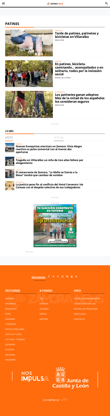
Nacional (10, 354)
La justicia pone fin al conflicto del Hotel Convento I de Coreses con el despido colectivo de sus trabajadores (49, 186)
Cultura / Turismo (15, 339)
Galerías (44, 308)
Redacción (59, 40)
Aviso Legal (80, 313)
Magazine (10, 359)
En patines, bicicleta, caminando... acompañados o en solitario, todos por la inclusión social (79, 69)
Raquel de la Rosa (62, 78)
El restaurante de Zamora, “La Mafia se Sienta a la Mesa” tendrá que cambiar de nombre (46, 174)
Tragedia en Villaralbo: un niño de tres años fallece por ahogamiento (49, 161)
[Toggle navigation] (3, 3)
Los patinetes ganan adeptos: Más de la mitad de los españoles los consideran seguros (80, 98)
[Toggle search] (106, 3)
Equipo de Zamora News (87, 298)
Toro (8, 313)
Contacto (79, 319)
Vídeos (43, 313)
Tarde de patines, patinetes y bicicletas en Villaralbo (77, 35)
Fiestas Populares (14, 329)
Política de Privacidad (86, 308)
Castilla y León (13, 334)
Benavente (11, 308)
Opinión (44, 303)
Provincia (10, 303)
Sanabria (10, 319)
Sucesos (9, 349)
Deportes (10, 344)
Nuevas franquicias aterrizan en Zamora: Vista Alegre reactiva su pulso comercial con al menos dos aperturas (49, 149)
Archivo (44, 319)
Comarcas (10, 324)
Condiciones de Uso (85, 303)
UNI (41, 298)
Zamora (9, 298)
